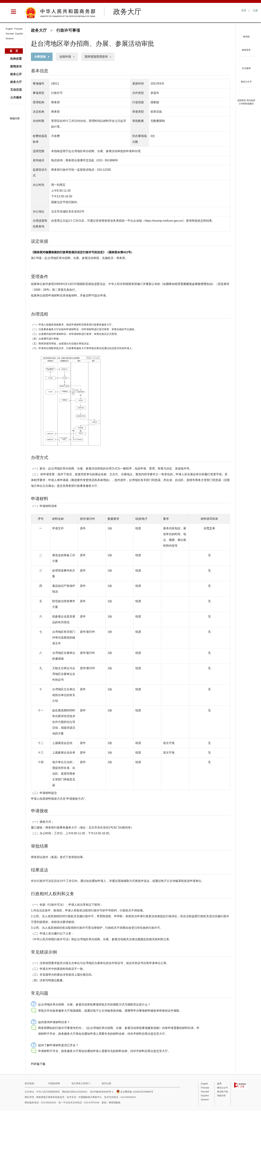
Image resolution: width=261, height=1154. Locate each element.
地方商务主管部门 (80, 1083)
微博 (219, 1083)
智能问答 (15, 118)
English (9, 29)
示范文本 (209, 528)
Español (19, 33)
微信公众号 (222, 1087)
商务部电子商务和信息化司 (50, 1097)
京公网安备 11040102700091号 (134, 1091)
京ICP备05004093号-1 (101, 1091)
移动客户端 (222, 1091)
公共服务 (16, 97)
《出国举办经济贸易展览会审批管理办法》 (187, 283)
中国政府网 (54, 1083)
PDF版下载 (38, 1064)
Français (18, 29)
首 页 (14, 50)
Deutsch (10, 38)
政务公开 (16, 74)
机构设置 (16, 58)
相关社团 (106, 1083)
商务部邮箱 (114, 1102)
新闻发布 (16, 66)
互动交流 (16, 89)
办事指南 (40, 56)
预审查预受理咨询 (96, 56)
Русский (10, 33)
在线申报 (65, 56)
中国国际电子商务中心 (90, 1097)
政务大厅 (39, 30)
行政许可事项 (68, 30)
